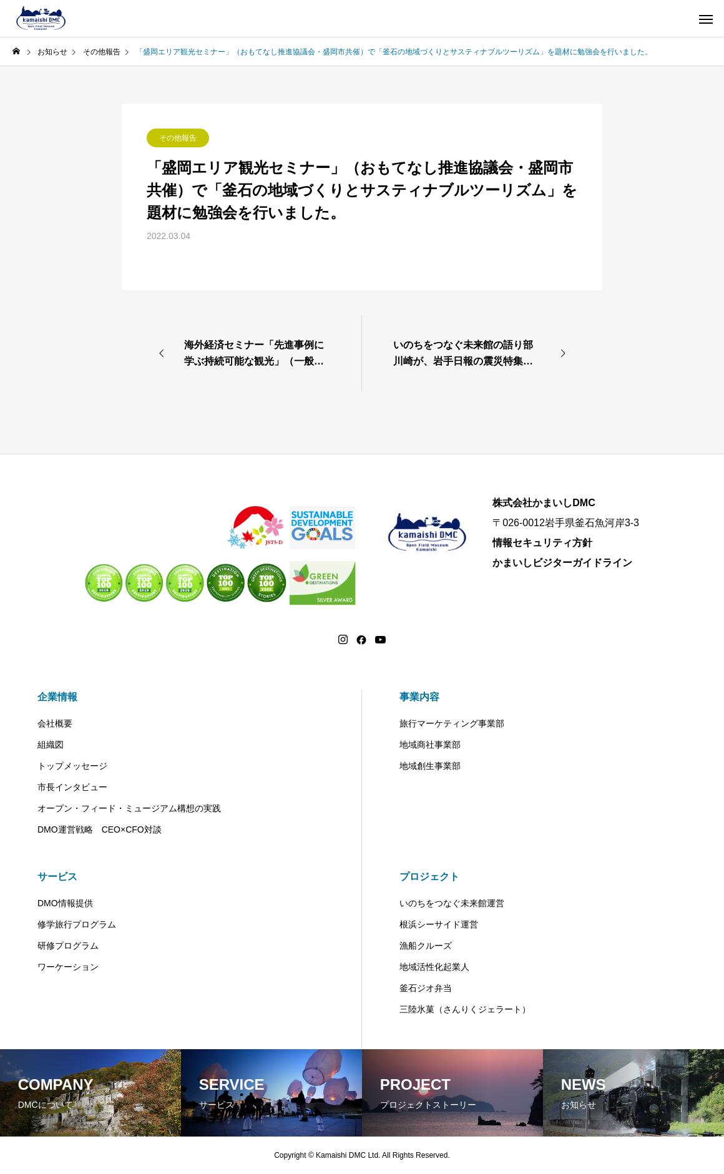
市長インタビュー (72, 787)
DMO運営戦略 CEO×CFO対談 (99, 829)
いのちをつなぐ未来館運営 (451, 903)
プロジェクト (429, 876)
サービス (57, 876)
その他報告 (178, 138)
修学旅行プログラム (76, 924)
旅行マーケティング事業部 (451, 723)
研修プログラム (68, 946)
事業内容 (419, 697)
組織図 (50, 745)
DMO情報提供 (65, 903)
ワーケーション (68, 967)
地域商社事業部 (430, 745)
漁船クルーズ (425, 946)
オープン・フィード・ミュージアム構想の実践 (129, 808)
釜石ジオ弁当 (425, 988)
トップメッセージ (72, 766)
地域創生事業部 (430, 766)
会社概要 (54, 723)
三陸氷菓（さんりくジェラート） (465, 1009)
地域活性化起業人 (434, 967)
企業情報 (57, 697)
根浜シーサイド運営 (438, 924)
